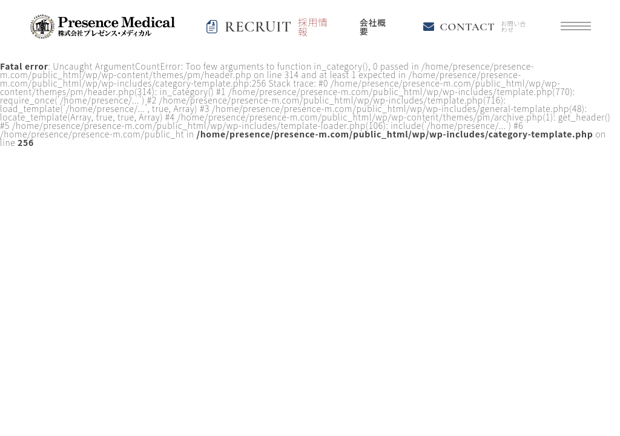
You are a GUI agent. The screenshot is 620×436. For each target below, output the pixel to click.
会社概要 (373, 26)
